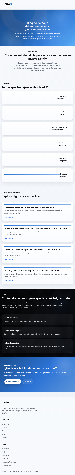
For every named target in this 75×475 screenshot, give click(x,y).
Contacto (28, 382)
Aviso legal (5, 455)
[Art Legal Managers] (8, 4)
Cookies (4, 452)
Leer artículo (8, 217)
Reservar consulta (12, 382)
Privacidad (5, 449)
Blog (3, 434)
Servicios (5, 427)
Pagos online (6, 465)
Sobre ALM (5, 424)
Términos (5, 459)
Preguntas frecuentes (9, 462)
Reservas (5, 431)
